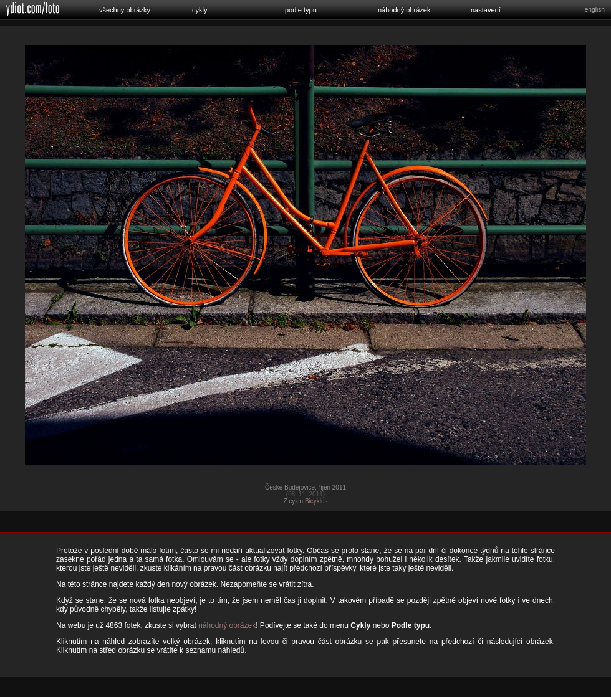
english (595, 9)
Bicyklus (316, 501)
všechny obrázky (124, 10)
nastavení (486, 10)
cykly (199, 10)
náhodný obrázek (404, 10)
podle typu (301, 10)
